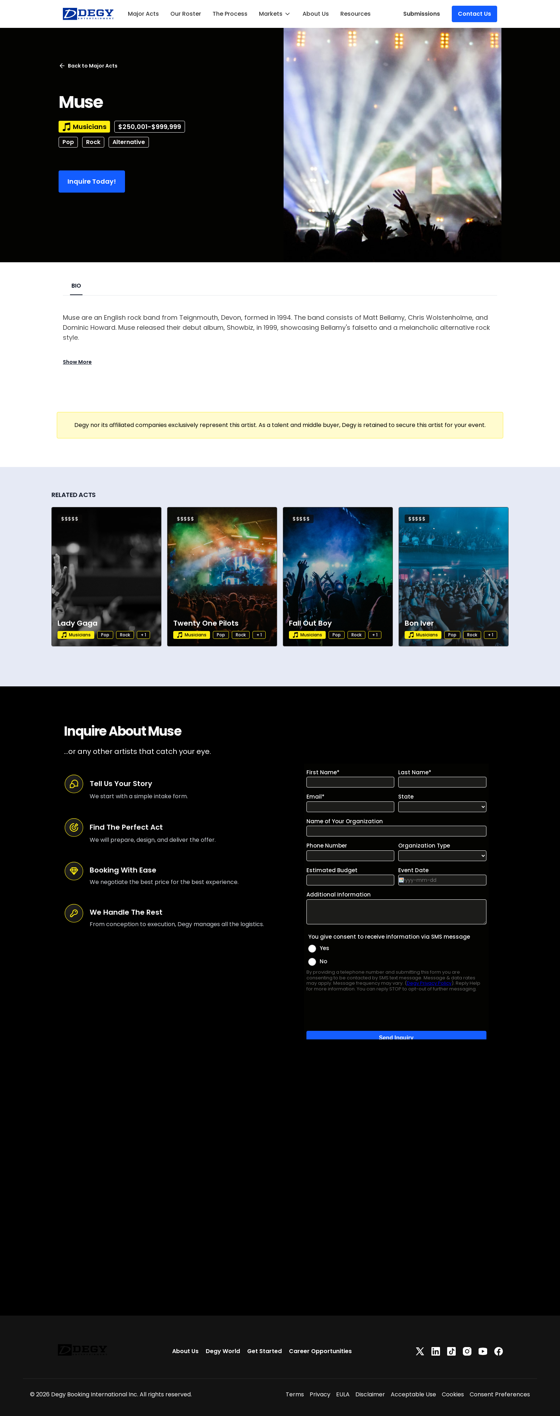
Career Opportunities (320, 1351)
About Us (315, 14)
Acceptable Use (413, 1394)
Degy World (223, 1351)
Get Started (264, 1351)
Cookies (453, 1394)
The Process (230, 14)
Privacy (320, 1394)
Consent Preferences (500, 1394)
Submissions (421, 14)
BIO (76, 286)
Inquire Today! (92, 181)
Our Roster (185, 14)
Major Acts (143, 14)
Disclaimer (370, 1394)
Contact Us (474, 14)
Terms (295, 1394)
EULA (343, 1394)
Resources (355, 14)
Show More (77, 362)
